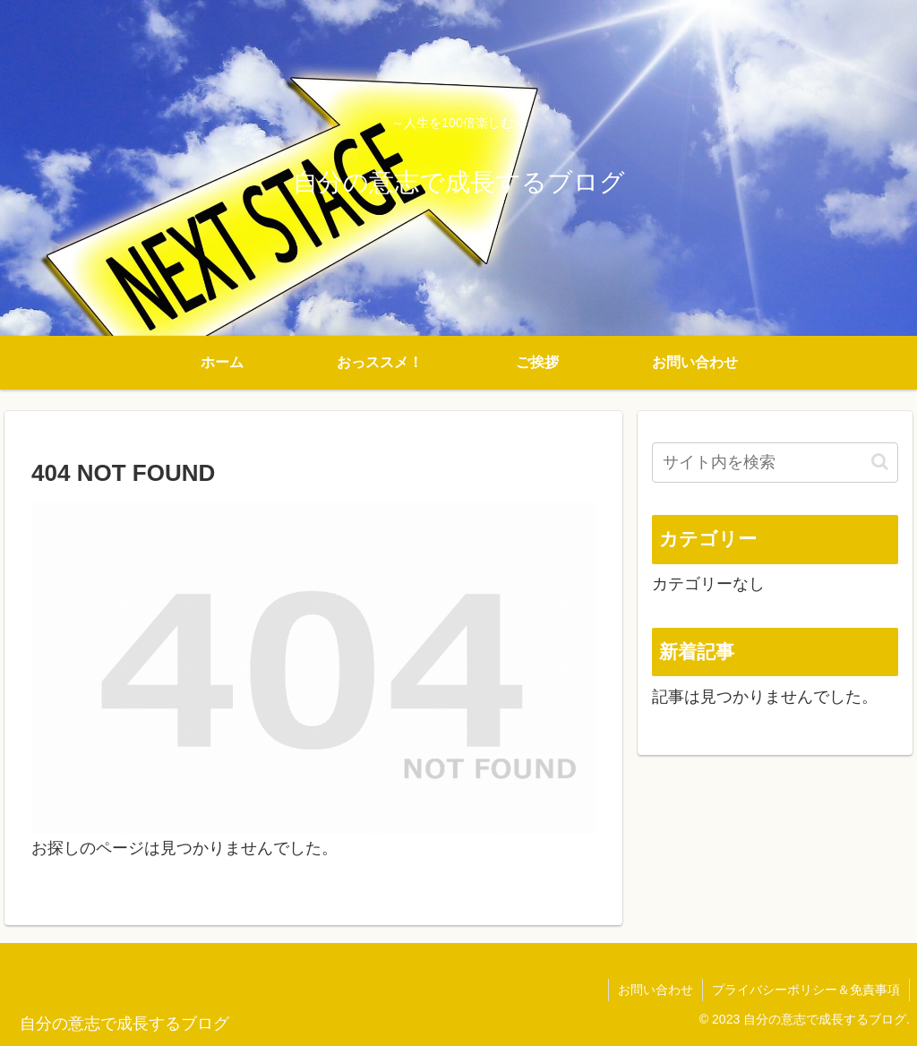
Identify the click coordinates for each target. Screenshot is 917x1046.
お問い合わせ (655, 989)
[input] (774, 462)
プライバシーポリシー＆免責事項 (806, 989)
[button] (880, 461)
